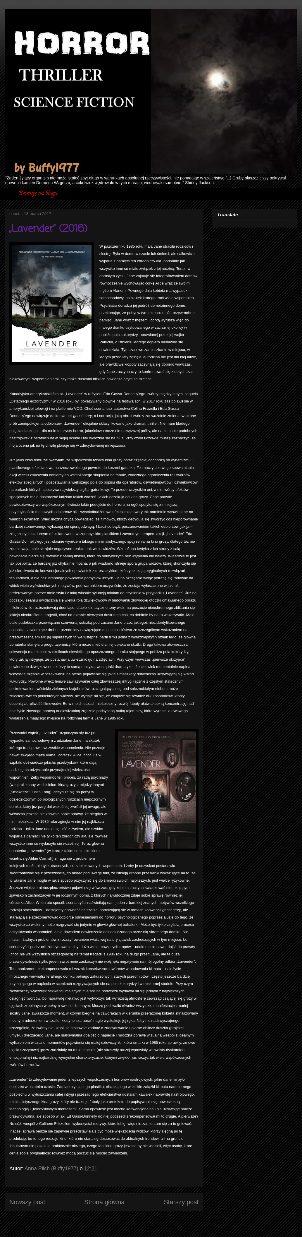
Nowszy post (27, 1202)
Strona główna (104, 1202)
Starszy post (181, 1202)
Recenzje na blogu (37, 193)
